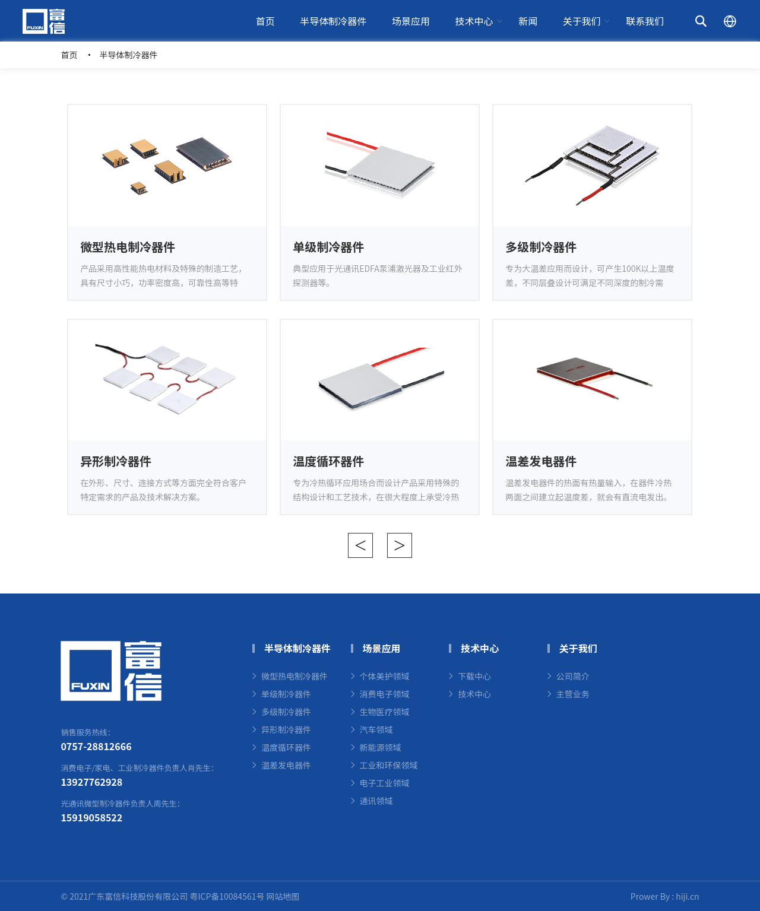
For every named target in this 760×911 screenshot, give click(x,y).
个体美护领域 (385, 676)
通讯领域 (376, 801)
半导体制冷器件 (333, 21)
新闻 (527, 21)
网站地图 (283, 896)
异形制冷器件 (286, 729)
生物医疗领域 (385, 712)
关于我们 (582, 21)
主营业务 (573, 694)
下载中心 (474, 676)
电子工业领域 (385, 783)
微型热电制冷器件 (294, 676)
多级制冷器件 (286, 712)
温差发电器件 (286, 765)
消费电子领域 (385, 694)
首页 (265, 21)
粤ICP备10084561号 (226, 896)
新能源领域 (380, 747)
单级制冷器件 (286, 694)
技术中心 (474, 21)
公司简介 (573, 676)
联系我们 (645, 21)
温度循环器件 (286, 747)
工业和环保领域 (389, 765)
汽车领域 (376, 729)
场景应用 (411, 21)
